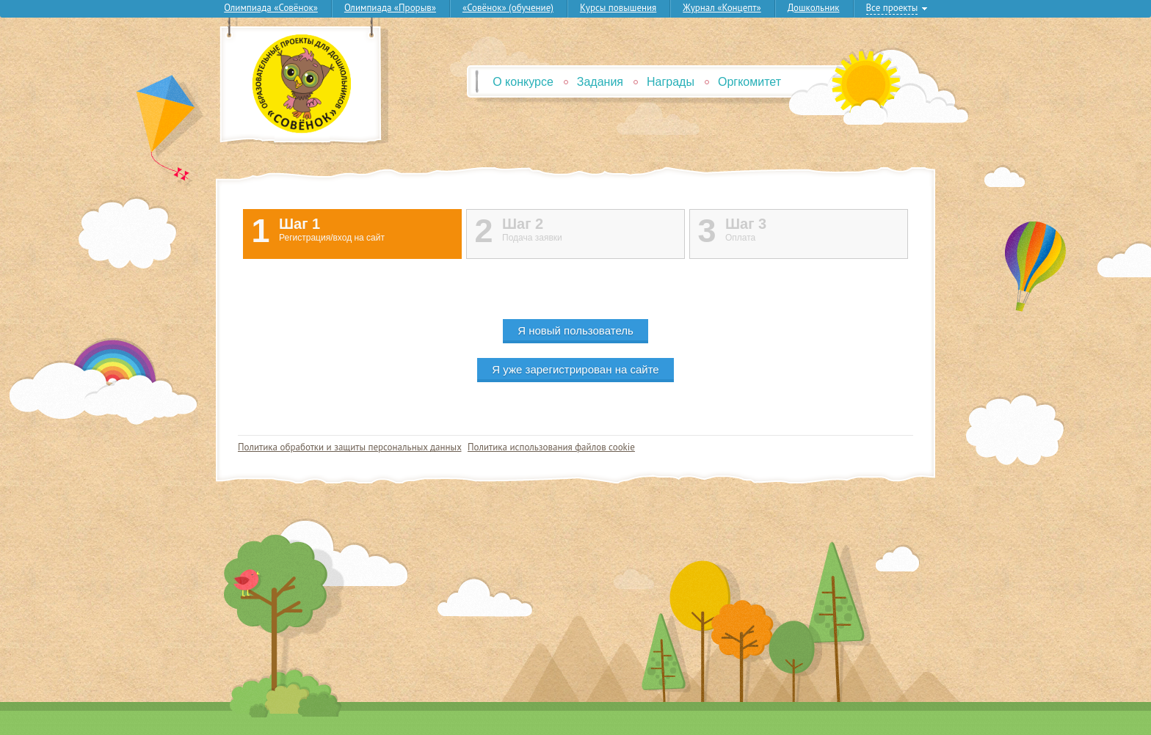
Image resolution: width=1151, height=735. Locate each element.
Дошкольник (814, 7)
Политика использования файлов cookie (551, 447)
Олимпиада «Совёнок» (271, 7)
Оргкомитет (749, 82)
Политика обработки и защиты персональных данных (350, 447)
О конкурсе (523, 82)
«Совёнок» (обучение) (507, 7)
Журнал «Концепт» (721, 7)
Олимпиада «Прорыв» (390, 7)
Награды (670, 82)
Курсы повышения (618, 7)
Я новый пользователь (575, 330)
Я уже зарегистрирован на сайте (575, 369)
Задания (600, 82)
